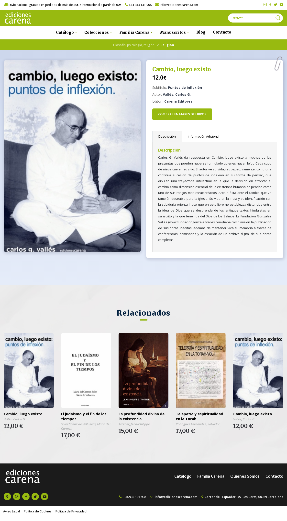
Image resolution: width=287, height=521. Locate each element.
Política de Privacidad (71, 511)
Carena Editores (178, 101)
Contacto (222, 32)
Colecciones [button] (97, 32)
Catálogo (182, 476)
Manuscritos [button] (173, 32)
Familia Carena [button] (134, 32)
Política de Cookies (38, 511)
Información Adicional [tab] (203, 136)
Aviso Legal (11, 511)
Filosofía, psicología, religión (134, 45)
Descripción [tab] (167, 136)
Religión (167, 45)
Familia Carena (210, 476)
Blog (201, 32)
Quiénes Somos (245, 476)
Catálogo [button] (65, 32)
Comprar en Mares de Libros (182, 114)
